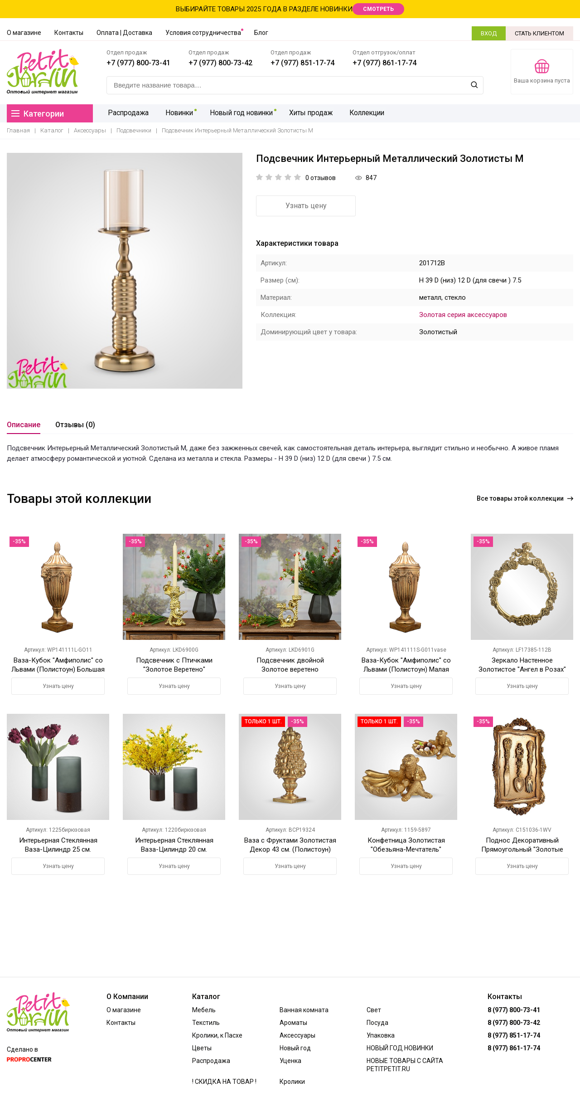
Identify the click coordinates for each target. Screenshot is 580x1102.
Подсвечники (133, 130)
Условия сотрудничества (203, 32)
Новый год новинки (239, 113)
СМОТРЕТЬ (378, 9)
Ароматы (293, 1022)
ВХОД (489, 33)
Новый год (295, 1048)
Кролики (292, 1081)
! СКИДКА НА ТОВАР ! (224, 1081)
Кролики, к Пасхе (217, 1035)
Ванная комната (304, 1010)
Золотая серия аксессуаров (463, 315)
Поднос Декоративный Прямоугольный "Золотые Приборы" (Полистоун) (522, 849)
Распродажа (127, 113)
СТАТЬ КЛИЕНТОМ (539, 33)
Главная (18, 130)
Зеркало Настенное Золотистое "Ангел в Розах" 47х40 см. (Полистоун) (522, 669)
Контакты (68, 32)
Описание (23, 424)
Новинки (177, 113)
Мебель (204, 1010)
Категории (37, 113)
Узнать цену (306, 205)
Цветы (202, 1048)
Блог (261, 32)
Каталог (51, 130)
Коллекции (364, 113)
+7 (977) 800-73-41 (138, 63)
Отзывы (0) (75, 424)
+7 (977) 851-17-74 (302, 63)
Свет (374, 1010)
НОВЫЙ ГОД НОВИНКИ (400, 1048)
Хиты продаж (309, 113)
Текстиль (206, 1022)
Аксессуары (90, 130)
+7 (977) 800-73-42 (220, 63)
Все (525, 498)
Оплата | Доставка (124, 32)
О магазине (24, 32)
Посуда (377, 1022)
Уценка (290, 1060)
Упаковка (381, 1035)
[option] (124, 271)
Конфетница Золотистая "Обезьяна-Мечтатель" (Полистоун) (406, 849)
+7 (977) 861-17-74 (384, 63)
